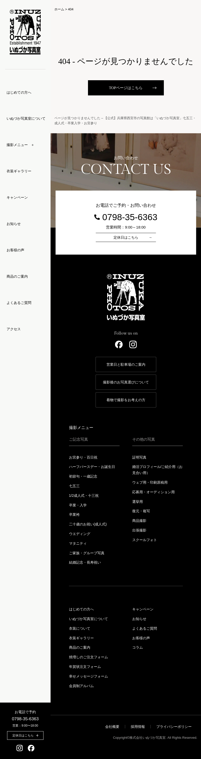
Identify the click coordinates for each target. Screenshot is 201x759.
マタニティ (78, 543)
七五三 (74, 486)
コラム (137, 647)
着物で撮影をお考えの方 (125, 400)
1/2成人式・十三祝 (84, 496)
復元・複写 (141, 511)
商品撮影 (139, 521)
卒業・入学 (78, 505)
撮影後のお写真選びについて (126, 382)
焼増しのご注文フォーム (88, 657)
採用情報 (138, 726)
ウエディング (79, 534)
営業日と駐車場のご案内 (125, 364)
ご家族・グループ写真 (86, 553)
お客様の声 (15, 250)
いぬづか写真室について (26, 118)
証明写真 (139, 457)
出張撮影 (139, 530)
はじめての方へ (19, 92)
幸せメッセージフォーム (88, 676)
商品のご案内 (17, 276)
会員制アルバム (81, 686)
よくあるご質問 (19, 303)
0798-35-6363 (25, 719)
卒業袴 (74, 514)
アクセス (14, 329)
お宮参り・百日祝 (83, 457)
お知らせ (14, 224)
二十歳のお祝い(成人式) (88, 524)
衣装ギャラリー (19, 171)
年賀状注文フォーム (85, 667)
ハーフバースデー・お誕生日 (92, 467)
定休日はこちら (126, 237)
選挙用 (137, 502)
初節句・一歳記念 (83, 476)
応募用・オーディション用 (153, 492)
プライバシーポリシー (174, 726)
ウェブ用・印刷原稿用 (150, 482)
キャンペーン (17, 197)
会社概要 (112, 726)
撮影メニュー (81, 427)
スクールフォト (144, 540)
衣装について (79, 628)
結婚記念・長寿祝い (85, 562)
